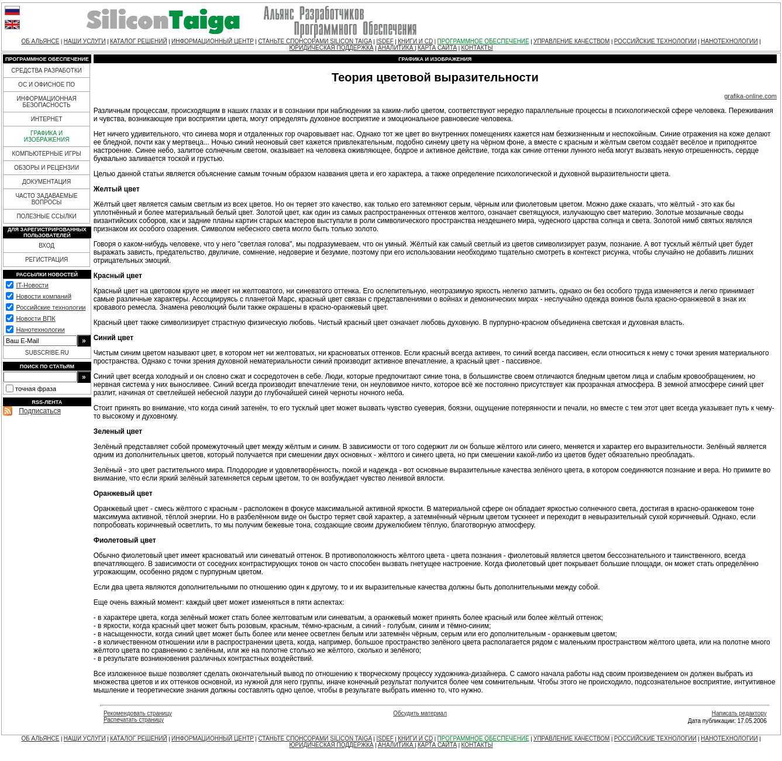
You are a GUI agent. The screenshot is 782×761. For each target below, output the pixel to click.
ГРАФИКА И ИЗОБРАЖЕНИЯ (47, 136)
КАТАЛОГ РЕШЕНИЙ (138, 41)
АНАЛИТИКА (396, 47)
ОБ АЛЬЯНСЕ (40, 41)
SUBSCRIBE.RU (47, 352)
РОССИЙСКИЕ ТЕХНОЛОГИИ (655, 41)
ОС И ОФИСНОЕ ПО (46, 84)
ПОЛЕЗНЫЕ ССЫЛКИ (46, 216)
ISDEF (384, 41)
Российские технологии (50, 307)
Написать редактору (739, 713)
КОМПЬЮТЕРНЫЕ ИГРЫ (46, 153)
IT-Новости (32, 285)
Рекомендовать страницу (138, 713)
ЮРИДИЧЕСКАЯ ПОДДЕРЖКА (331, 47)
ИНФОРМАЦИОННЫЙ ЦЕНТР (212, 41)
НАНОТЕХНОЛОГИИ (729, 41)
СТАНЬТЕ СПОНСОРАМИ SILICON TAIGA (315, 41)
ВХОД (46, 245)
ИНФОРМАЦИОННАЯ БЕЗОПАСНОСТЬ (47, 101)
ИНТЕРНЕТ (47, 119)
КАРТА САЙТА (437, 47)
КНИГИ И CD (415, 41)
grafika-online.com (750, 96)
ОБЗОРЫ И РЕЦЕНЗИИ (46, 167)
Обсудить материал (420, 713)
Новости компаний (43, 296)
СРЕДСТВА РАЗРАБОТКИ (46, 70)
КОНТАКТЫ (477, 47)
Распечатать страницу (134, 720)
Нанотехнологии (40, 329)
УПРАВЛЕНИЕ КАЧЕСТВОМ (571, 41)
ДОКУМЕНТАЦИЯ (46, 182)
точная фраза (35, 388)
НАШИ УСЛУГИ (85, 41)
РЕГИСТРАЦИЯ (46, 259)
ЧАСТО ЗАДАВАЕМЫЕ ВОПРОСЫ (46, 199)
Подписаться (40, 411)
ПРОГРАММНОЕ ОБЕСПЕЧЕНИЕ (483, 41)
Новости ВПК (35, 318)
